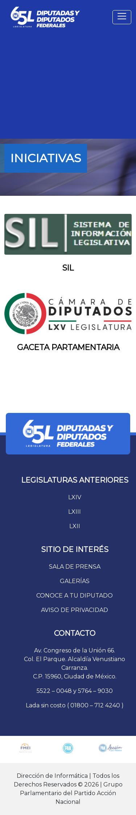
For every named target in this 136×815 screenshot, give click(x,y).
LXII (74, 526)
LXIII (74, 511)
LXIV (74, 497)
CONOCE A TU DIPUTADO (74, 595)
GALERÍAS (75, 581)
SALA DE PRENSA (74, 566)
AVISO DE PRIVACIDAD (74, 610)
